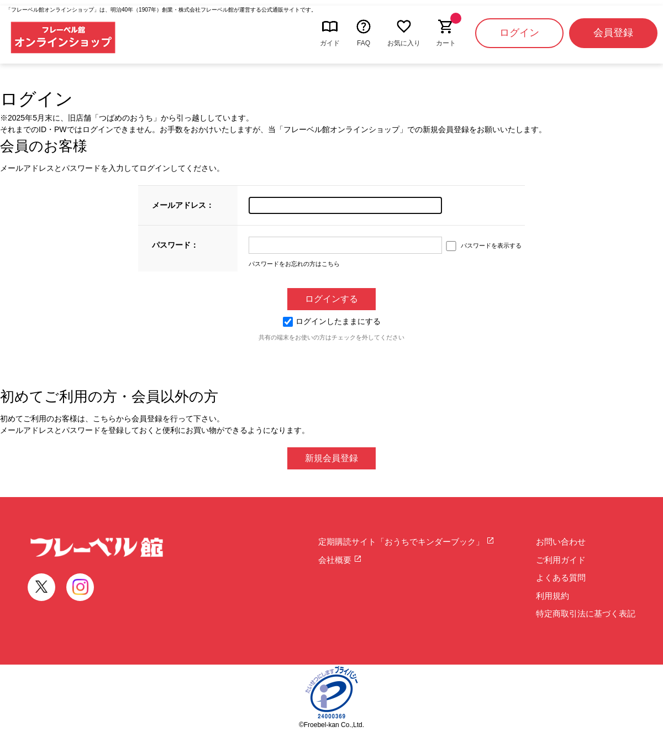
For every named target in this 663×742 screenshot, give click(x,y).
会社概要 (340, 560)
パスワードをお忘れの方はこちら (294, 263)
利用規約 (552, 595)
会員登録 (613, 32)
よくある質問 (561, 577)
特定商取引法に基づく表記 (585, 613)
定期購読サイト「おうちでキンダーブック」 (406, 541)
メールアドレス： (183, 205)
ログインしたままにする (332, 321)
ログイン (519, 32)
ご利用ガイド (561, 560)
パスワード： (175, 245)
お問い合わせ (561, 541)
